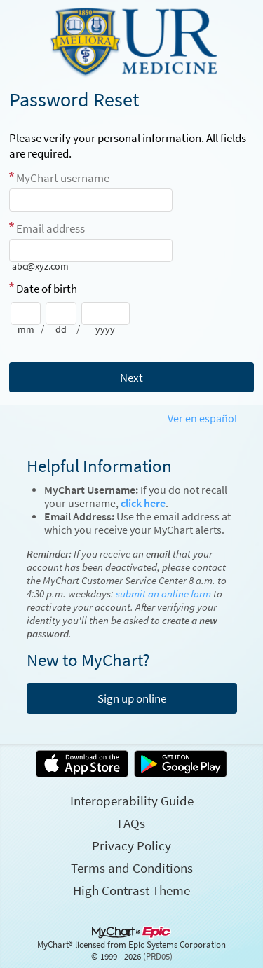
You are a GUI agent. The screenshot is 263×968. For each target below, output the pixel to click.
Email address (50, 228)
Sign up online (131, 698)
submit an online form (163, 593)
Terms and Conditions (132, 867)
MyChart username (62, 178)
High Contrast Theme (131, 890)
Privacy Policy (131, 845)
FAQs (131, 823)
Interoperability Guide (132, 800)
